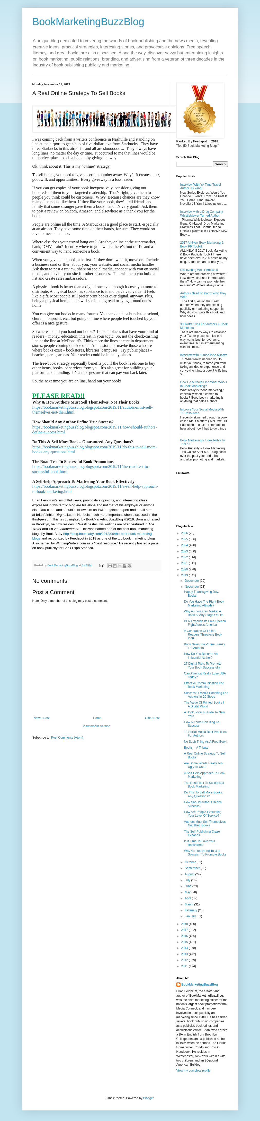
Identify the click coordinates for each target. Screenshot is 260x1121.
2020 (185, 569)
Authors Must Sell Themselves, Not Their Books (205, 823)
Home (97, 718)
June (188, 886)
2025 (185, 539)
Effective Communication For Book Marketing (203, 685)
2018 (185, 924)
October (190, 862)
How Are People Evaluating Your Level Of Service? (202, 813)
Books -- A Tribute (196, 747)
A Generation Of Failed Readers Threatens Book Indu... (203, 634)
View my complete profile (193, 1070)
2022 (185, 557)
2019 (185, 575)
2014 (185, 948)
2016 (185, 936)
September (193, 868)
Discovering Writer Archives (199, 270)
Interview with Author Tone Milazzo (204, 355)
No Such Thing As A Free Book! (205, 741)
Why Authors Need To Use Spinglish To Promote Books (205, 852)
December (192, 581)
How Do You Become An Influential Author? (201, 655)
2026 (185, 533)
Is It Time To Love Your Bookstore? (199, 842)
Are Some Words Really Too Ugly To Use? (203, 765)
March (189, 904)
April (188, 898)
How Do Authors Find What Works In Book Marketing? (203, 384)
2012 (185, 960)
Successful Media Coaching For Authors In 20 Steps (205, 694)
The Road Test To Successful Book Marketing (204, 784)
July (188, 880)
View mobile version (96, 726)
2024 (185, 545)
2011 (185, 966)
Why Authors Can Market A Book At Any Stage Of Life (203, 613)
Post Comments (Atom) (67, 737)
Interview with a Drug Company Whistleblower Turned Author (201, 213)
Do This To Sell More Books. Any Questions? (203, 794)
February (191, 910)
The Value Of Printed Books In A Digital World (204, 704)
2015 (185, 942)
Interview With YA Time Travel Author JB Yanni (200, 186)
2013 (185, 954)
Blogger (148, 1098)
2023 (185, 551)
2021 (185, 563)
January (190, 916)
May (188, 892)
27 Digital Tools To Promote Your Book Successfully (202, 665)
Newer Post (42, 718)
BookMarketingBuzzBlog (88, 21)
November (192, 586)
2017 (185, 930)
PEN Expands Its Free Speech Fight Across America (205, 623)
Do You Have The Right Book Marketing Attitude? (204, 603)
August (190, 874)
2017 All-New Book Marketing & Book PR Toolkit (202, 244)
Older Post (152, 718)
